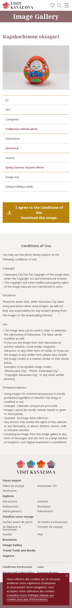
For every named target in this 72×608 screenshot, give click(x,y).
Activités (42, 501)
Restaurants (11, 506)
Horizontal (11, 148)
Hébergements (12, 511)
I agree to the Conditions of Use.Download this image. (39, 212)
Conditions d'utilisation (17, 567)
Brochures (10, 539)
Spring (9, 167)
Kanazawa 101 (47, 486)
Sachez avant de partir (18, 522)
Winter (40, 167)
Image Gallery (12, 545)
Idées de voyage (13, 486)
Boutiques (44, 506)
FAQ (40, 534)
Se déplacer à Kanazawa (12, 528)
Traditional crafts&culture (21, 129)
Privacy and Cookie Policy (18, 572)
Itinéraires (10, 490)
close (66, 575)
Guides (7, 534)
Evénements (45, 511)
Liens (40, 567)
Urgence (8, 556)
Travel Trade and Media (19, 550)
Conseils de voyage (50, 527)
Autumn (30, 167)
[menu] (66, 5)
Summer (19, 167)
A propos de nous (47, 572)
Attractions (10, 501)
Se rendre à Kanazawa (52, 522)
